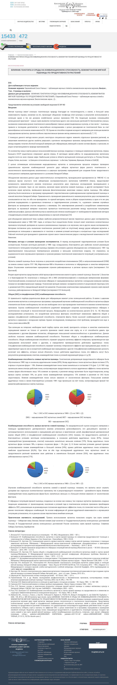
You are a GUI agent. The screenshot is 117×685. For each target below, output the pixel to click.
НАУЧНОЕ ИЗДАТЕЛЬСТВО (25, 21)
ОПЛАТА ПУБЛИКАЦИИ (15, 46)
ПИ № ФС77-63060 (75, 10)
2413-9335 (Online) (20, 5)
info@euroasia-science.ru (72, 669)
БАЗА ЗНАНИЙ (75, 21)
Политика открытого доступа (44, 649)
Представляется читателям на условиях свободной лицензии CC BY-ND (36, 105)
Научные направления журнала (45, 655)
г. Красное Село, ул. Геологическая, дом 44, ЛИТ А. (73, 664)
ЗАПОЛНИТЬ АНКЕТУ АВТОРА (42, 46)
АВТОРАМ (42, 21)
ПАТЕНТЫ (87, 21)
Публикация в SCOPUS (79, 14)
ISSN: (12, 3)
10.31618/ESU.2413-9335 (21, 7)
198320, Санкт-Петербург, (72, 660)
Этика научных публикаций (46, 644)
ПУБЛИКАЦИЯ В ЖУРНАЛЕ (58, 21)
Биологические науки (16, 65)
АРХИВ (97, 21)
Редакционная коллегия (45, 658)
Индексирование (43, 646)
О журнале (41, 642)
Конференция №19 (99, 629)
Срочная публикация (90, 14)
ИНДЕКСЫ (62, 46)
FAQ (65, 656)
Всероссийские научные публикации (72, 653)
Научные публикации (44, 652)
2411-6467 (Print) (19, 3)
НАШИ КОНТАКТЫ (55, 26)
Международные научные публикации (72, 649)
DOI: (11, 7)
